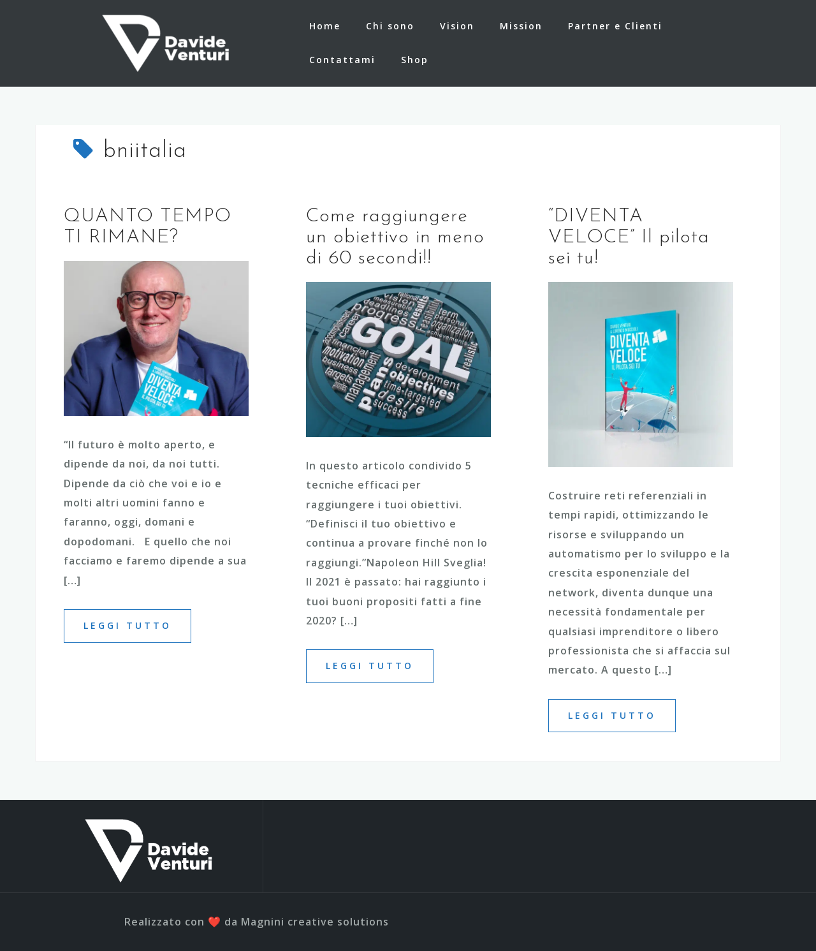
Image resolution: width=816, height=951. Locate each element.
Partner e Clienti (615, 26)
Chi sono (390, 26)
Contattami (342, 60)
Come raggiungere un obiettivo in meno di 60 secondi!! (395, 238)
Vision (457, 26)
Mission (521, 26)
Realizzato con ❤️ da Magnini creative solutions (256, 922)
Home (324, 26)
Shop (414, 60)
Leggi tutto (127, 625)
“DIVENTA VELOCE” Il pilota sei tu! (629, 238)
